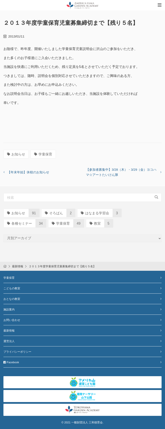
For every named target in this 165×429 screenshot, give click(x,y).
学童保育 (43, 154)
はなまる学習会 (95, 213)
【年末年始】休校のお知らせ (28, 172)
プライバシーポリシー (17, 351)
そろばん (54, 213)
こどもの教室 (11, 288)
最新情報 (17, 266)
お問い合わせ (11, 320)
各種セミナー (19, 223)
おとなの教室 (11, 299)
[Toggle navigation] (159, 5)
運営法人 (9, 341)
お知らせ (16, 154)
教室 (95, 223)
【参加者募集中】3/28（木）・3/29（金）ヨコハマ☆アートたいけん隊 (121, 172)
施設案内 (9, 309)
